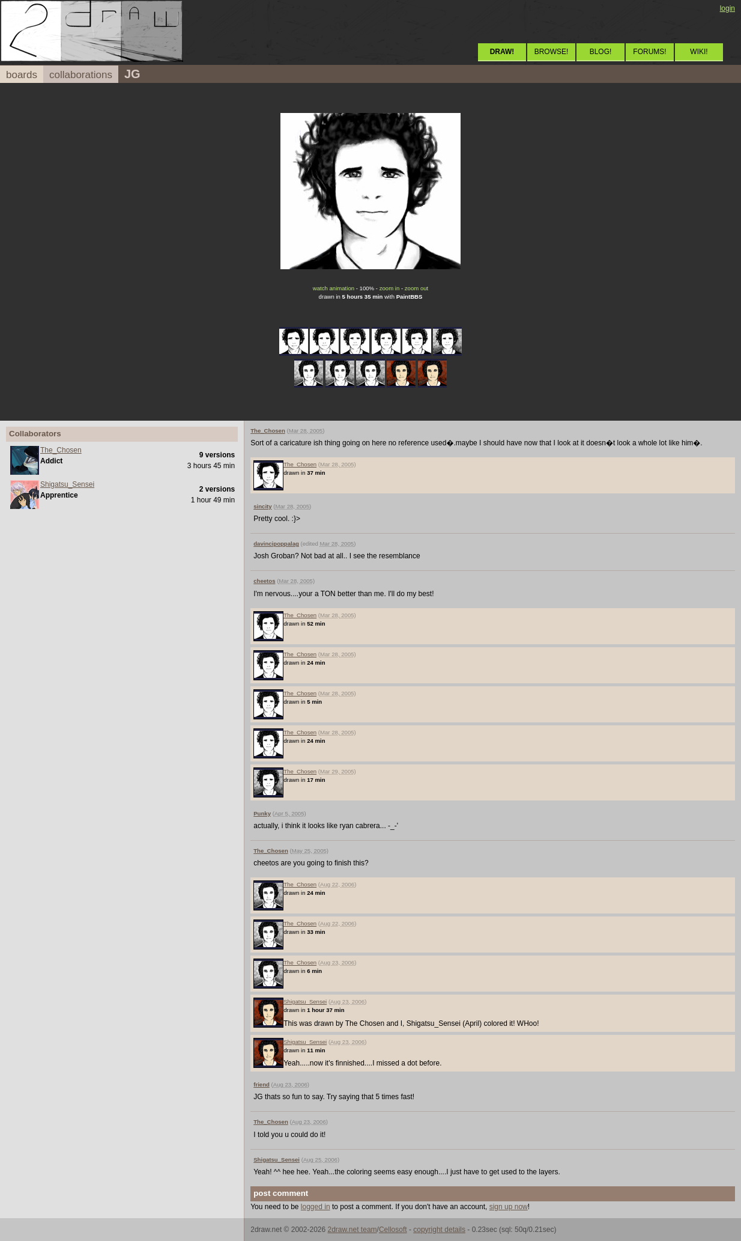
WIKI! (698, 51)
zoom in (390, 288)
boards (21, 75)
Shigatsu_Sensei (67, 484)
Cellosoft (393, 1229)
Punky (262, 813)
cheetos (264, 581)
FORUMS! (649, 51)
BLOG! (601, 51)
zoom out (416, 288)
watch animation (333, 288)
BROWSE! (551, 51)
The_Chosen (61, 450)
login (727, 8)
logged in (315, 1207)
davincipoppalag (276, 543)
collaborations (80, 75)
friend (261, 1084)
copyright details (439, 1229)
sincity (262, 506)
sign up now (508, 1207)
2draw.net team (352, 1229)
